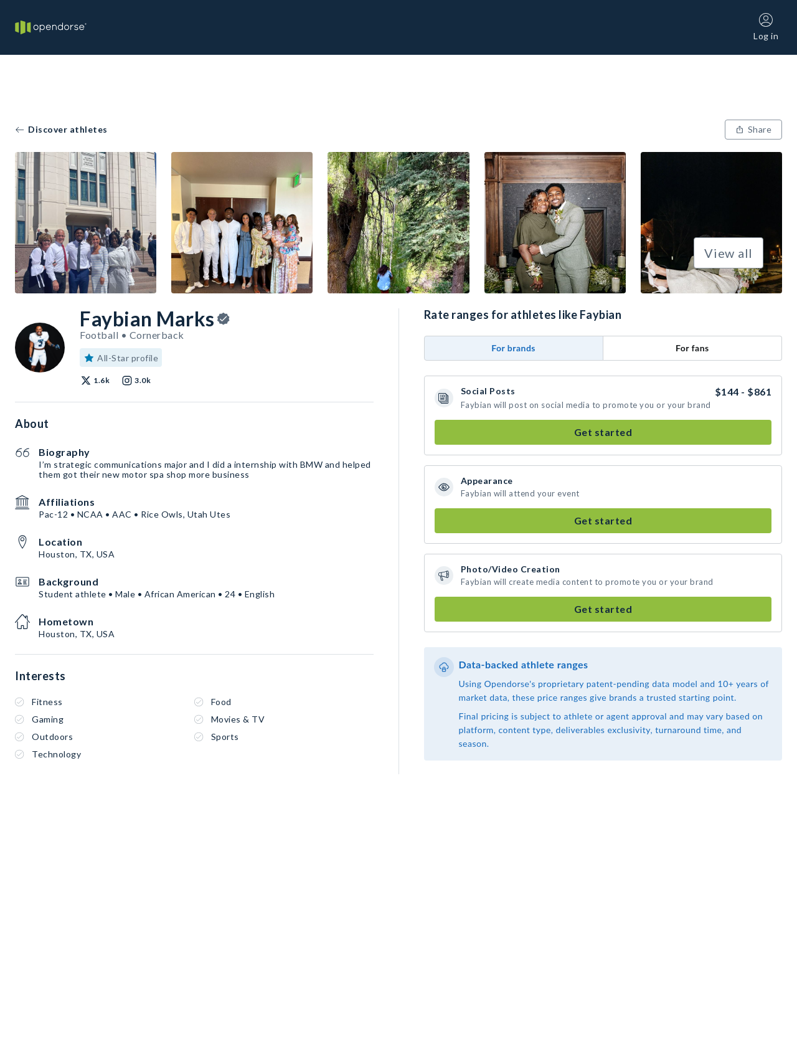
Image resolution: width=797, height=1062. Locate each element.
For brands (513, 348)
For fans (692, 348)
